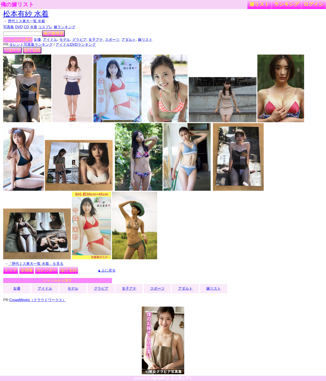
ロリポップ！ (181, 378)
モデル (64, 39)
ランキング (286, 4)
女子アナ (95, 39)
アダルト (128, 39)
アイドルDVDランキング (76, 44)
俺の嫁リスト (17, 4)
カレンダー (46, 270)
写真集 (8, 27)
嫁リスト (259, 4)
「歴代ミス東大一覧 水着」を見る (35, 264)
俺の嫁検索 (53, 33)
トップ (11, 270)
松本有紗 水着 (26, 14)
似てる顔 (32, 50)
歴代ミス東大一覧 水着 (26, 21)
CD (26, 27)
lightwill (158, 378)
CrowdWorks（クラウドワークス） (37, 300)
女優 (37, 39)
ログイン (314, 4)
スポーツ (112, 39)
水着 (33, 27)
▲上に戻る (107, 270)
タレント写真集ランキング (31, 44)
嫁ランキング (64, 27)
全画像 (27, 270)
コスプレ (45, 27)
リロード (12, 50)
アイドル (50, 39)
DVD (19, 27)
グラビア (79, 39)
